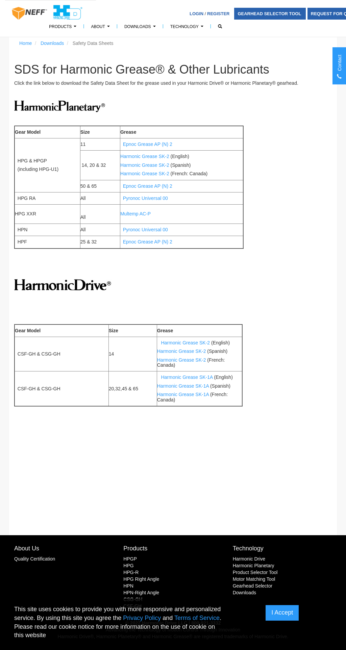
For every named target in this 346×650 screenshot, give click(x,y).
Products (63, 28)
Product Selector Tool (255, 572)
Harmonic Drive (249, 559)
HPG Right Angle (141, 579)
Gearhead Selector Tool (270, 13)
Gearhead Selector (253, 586)
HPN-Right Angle (141, 592)
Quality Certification (34, 559)
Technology (187, 28)
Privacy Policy (142, 618)
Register (218, 13)
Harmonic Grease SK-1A (187, 377)
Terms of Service (197, 618)
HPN (128, 586)
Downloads (141, 28)
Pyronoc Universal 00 (145, 198)
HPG (128, 565)
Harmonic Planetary (253, 565)
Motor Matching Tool (254, 579)
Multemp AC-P (135, 213)
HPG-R (131, 572)
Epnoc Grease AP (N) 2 (147, 144)
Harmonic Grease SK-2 (145, 156)
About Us (26, 548)
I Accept (282, 612)
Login (196, 13)
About (101, 28)
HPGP (130, 559)
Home (25, 43)
